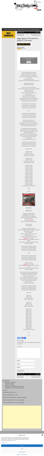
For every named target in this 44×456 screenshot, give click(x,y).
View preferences (22, 451)
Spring (25, 47)
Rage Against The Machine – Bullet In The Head (28, 39)
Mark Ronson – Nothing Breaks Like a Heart (14, 387)
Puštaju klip (26, 238)
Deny (22, 448)
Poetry (27, 29)
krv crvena (31, 220)
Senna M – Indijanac (9, 384)
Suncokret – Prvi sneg (9, 386)
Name (18, 361)
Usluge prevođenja (34, 29)
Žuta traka (25, 215)
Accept (22, 445)
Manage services (4, 442)
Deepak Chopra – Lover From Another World (14, 388)
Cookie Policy (19, 454)
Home (6, 29)
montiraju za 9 (25, 239)
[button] (42, 435)
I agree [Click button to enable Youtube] (28, 62)
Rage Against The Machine (23, 48)
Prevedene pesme (20, 44)
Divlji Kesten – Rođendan (10, 383)
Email (18, 364)
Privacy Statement (24, 454)
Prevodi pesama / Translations (16, 29)
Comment (19, 347)
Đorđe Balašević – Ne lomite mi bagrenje (17, 398)
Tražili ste (27, 44)
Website (18, 367)
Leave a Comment (19, 49)
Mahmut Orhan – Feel (11, 393)
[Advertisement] (22, 20)
